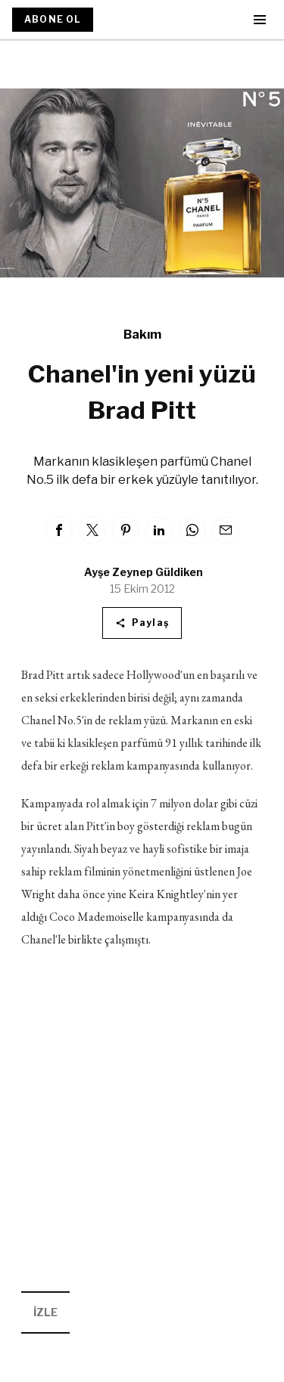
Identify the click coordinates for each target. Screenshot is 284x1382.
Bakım (142, 334)
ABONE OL (52, 19)
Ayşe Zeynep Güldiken (143, 572)
